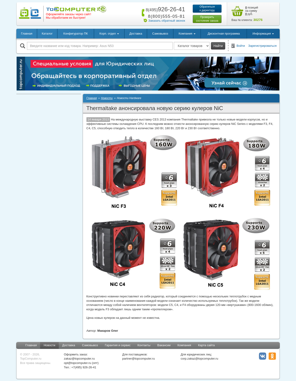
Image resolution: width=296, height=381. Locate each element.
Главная (26, 33)
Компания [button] (187, 33)
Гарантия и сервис (118, 345)
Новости (49, 345)
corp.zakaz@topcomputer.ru (199, 358)
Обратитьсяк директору (207, 8)
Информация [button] (263, 33)
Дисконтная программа (224, 33)
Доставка (135, 33)
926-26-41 (164, 9)
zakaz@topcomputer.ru (79, 358)
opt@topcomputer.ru (77, 363)
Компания (184, 345)
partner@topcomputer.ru (138, 358)
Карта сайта (206, 345)
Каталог (47, 33)
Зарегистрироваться (262, 45)
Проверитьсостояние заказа (207, 18)
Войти (241, 45)
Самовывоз (160, 33)
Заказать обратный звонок (166, 20)
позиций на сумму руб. (251, 11)
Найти (218, 46)
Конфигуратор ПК (75, 33)
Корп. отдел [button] (109, 33)
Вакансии (163, 345)
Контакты (143, 345)
